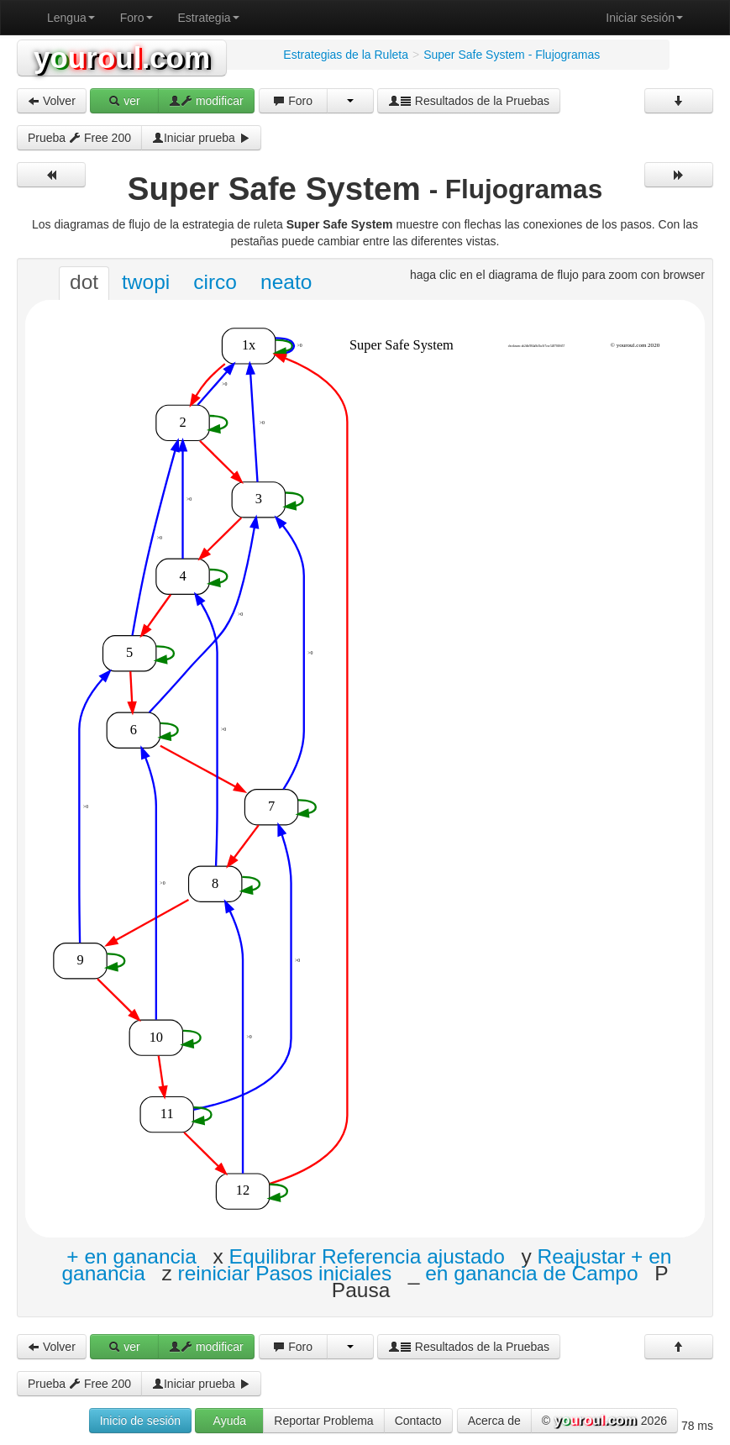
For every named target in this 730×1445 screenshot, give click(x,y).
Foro (136, 17)
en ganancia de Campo (531, 1272)
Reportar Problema (323, 1420)
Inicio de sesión (140, 1420)
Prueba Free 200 (79, 137)
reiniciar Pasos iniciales (285, 1272)
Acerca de (494, 1420)
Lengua (71, 17)
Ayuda (229, 1420)
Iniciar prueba (201, 137)
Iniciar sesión (644, 17)
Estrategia (208, 17)
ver (123, 101)
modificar (206, 101)
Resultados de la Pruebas (468, 101)
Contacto (418, 1420)
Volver (52, 101)
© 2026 (604, 1421)
